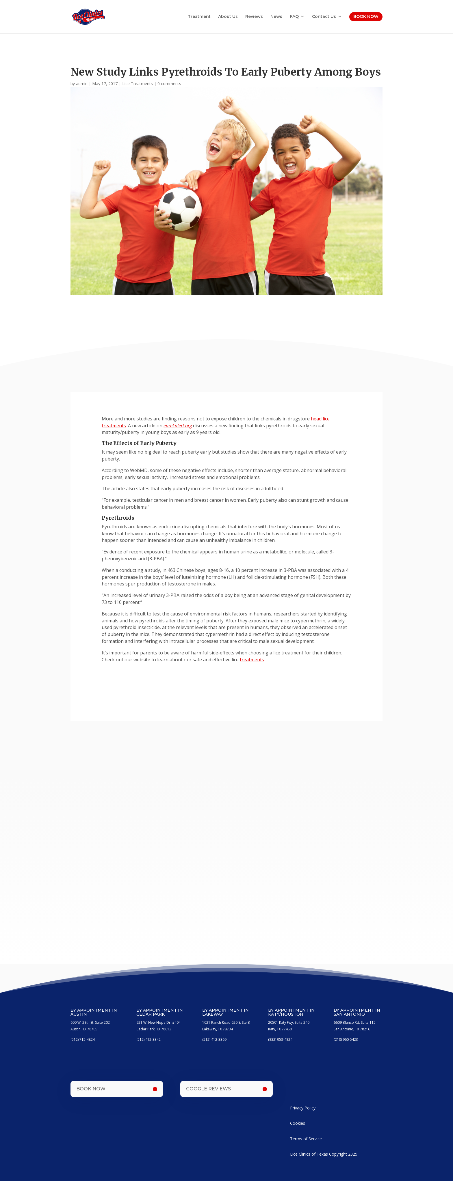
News (276, 16)
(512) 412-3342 (148, 1039)
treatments (252, 659)
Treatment (199, 16)
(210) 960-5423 (346, 1039)
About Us (228, 16)
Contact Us (324, 16)
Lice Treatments (137, 83)
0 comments (169, 83)
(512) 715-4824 (82, 1039)
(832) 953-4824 (280, 1039)
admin (82, 83)
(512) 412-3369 (214, 1039)
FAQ (294, 16)
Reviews (254, 16)
